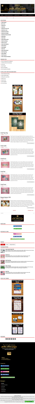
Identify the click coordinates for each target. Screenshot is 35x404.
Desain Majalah (3, 81)
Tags (7, 244)
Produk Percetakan (4, 384)
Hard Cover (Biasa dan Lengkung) (6, 61)
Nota (7, 400)
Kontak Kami (3, 391)
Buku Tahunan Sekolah (4, 398)
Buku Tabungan (20, 397)
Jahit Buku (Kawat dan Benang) (6, 62)
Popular (3, 244)
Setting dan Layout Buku (5, 76)
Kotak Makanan (16, 399)
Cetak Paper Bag (4, 132)
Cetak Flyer (3, 171)
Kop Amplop (31, 398)
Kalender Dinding (7, 396)
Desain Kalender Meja (4, 75)
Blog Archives (12, 244)
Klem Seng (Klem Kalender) (5, 69)
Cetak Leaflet (3, 145)
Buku (23, 396)
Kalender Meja (12, 396)
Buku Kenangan (14, 397)
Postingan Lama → (31, 210)
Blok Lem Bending (4, 67)
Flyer (21, 398)
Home (2, 15)
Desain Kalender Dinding (5, 73)
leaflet (1, 400)
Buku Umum (16, 398)
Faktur (19, 398)
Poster (13, 400)
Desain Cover (3, 78)
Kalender (2, 396)
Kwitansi (21, 399)
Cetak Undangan (8, 265)
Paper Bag (10, 400)
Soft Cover (3, 64)
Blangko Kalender (18, 396)
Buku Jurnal (32, 396)
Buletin (9, 398)
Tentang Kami (3, 389)
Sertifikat (21, 400)
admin (3, 134)
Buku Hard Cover (27, 396)
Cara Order (3, 386)
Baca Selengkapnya (31, 143)
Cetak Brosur (3, 158)
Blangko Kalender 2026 (6, 197)
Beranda (14, 210)
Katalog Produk (25, 398)
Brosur (12, 398)
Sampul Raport (17, 400)
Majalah (4, 400)
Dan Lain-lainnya (4, 83)
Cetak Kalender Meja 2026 (9, 249)
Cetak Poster (3, 184)
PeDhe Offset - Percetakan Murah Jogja (16, 401)
